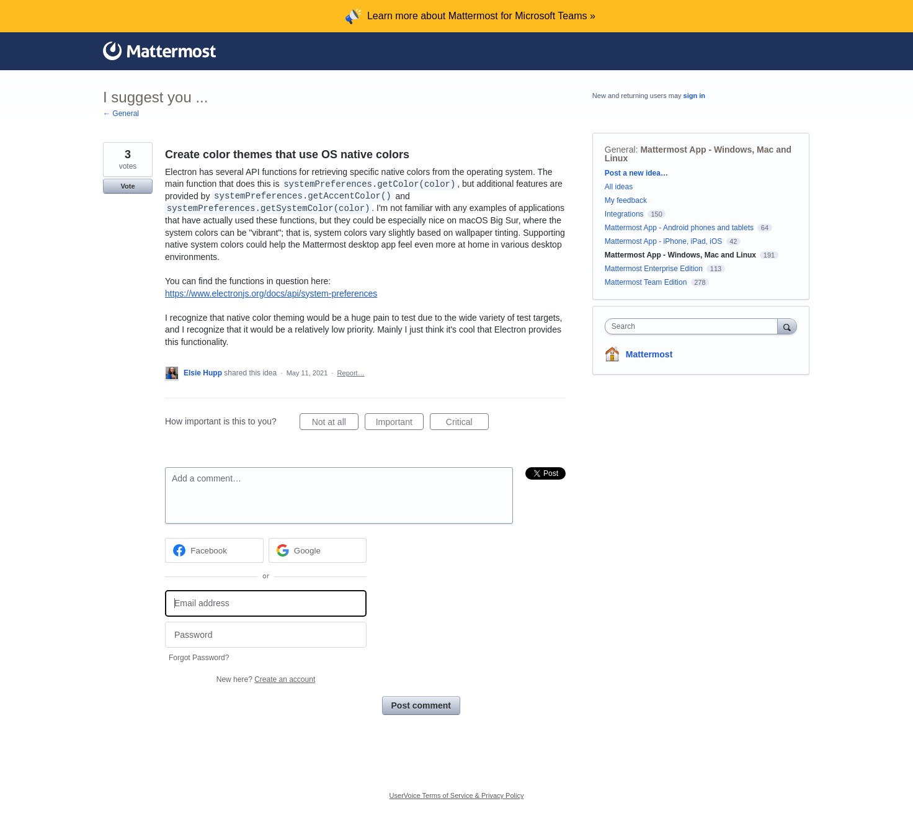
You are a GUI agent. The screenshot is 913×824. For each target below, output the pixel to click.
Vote (127, 186)
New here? (265, 679)
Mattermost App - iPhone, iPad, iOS (663, 241)
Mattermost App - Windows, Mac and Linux (698, 154)
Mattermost (649, 354)
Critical (467, 424)
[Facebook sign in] (214, 550)
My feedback (626, 200)
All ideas (619, 186)
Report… (351, 373)
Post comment (421, 705)
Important (400, 424)
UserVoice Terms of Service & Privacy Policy (457, 795)
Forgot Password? (199, 657)
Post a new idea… (636, 173)
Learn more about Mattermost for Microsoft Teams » (481, 16)
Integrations (624, 214)
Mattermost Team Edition (646, 282)
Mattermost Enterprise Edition (655, 268)
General (620, 149)
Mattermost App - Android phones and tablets (679, 227)
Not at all (335, 424)
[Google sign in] (318, 550)
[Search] (787, 326)
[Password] (266, 635)
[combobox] (694, 326)
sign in (694, 95)
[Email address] (266, 603)
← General (121, 113)
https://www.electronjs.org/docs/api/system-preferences (271, 293)
